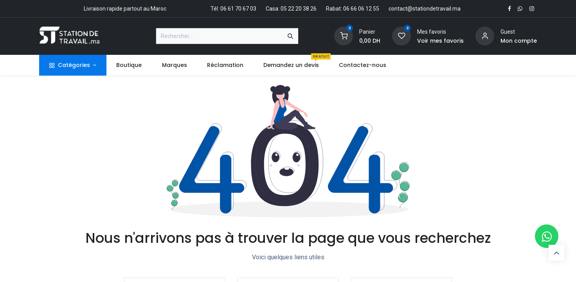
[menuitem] (129, 65)
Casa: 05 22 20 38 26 (291, 8)
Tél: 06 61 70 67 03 (233, 8)
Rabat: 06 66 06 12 (349, 8)
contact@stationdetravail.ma (425, 8)
